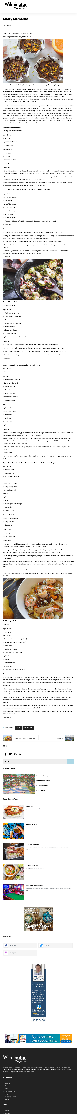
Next (75, 919)
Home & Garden (10, 1091)
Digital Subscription (43, 781)
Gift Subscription (42, 785)
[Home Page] (16, 3)
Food (18, 727)
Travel (7, 1099)
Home (7, 1110)
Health (7, 1088)
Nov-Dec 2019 (28, 727)
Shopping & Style (10, 1097)
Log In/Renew (40, 790)
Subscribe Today (42, 776)
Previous (2, 919)
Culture (7, 1083)
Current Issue (9, 768)
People (7, 1094)
